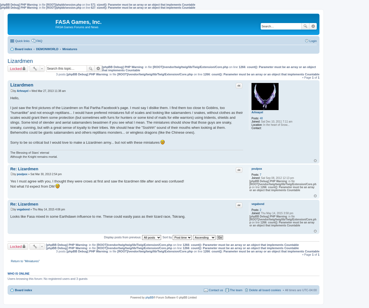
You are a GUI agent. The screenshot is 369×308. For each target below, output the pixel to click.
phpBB (149, 297)
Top (315, 160)
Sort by (177, 237)
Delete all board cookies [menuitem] (265, 290)
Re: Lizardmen (24, 168)
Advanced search (313, 26)
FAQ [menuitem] (39, 41)
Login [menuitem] (313, 41)
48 (261, 118)
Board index (23, 290)
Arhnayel (257, 112)
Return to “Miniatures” (25, 261)
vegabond (258, 204)
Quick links (22, 41)
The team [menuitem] (236, 290)
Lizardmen (20, 61)
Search (305, 26)
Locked (16, 68)
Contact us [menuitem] (216, 290)
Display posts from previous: (132, 237)
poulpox (257, 168)
